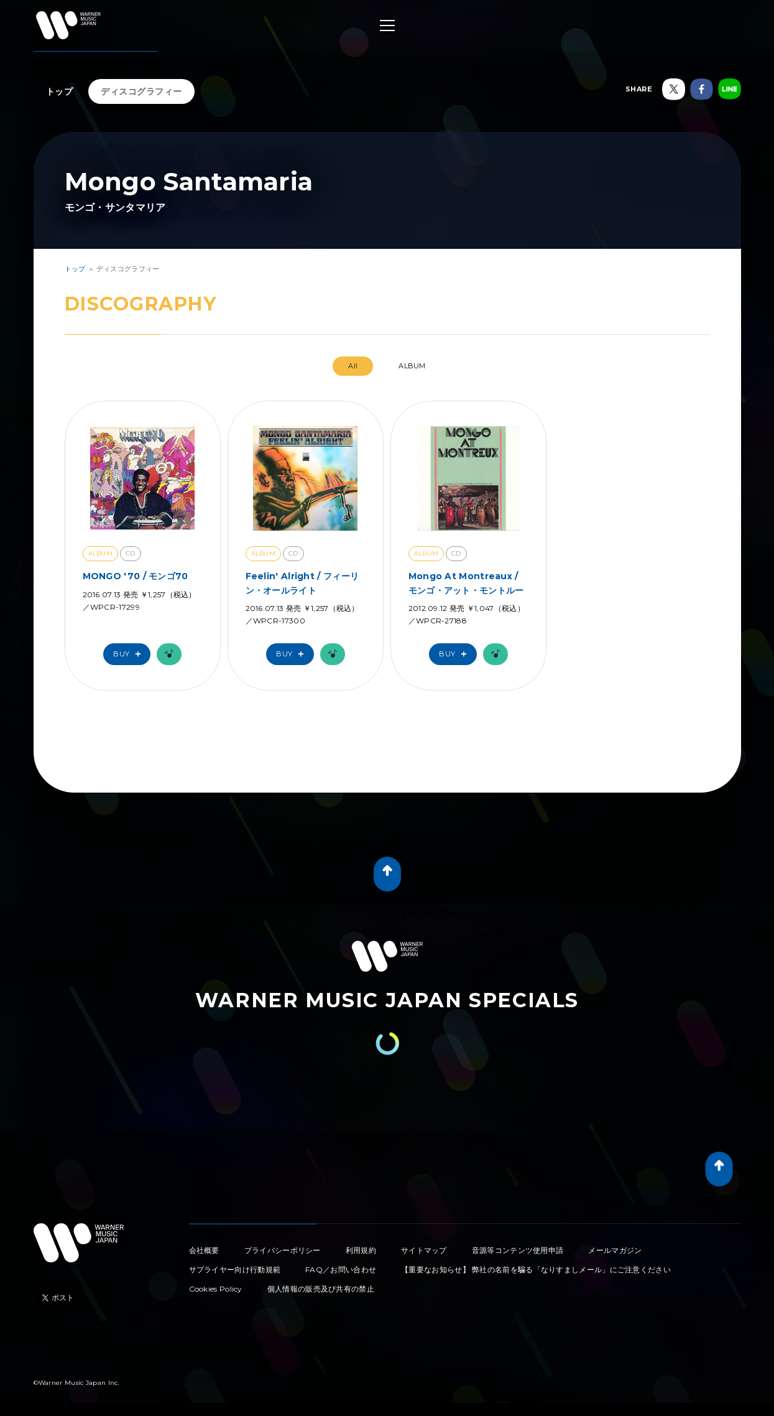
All (352, 365)
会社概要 (204, 1250)
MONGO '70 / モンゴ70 (135, 576)
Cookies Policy (215, 1288)
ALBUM (412, 365)
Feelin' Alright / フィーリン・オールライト (302, 583)
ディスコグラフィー (141, 91)
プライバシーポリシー (282, 1250)
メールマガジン (615, 1250)
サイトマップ (424, 1250)
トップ (59, 91)
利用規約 (361, 1250)
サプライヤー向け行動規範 (235, 1269)
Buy (130, 654)
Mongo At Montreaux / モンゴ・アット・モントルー (466, 583)
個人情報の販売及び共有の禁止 (320, 1288)
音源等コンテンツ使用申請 (518, 1250)
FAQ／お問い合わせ (340, 1269)
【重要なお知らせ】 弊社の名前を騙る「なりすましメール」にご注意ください (536, 1269)
